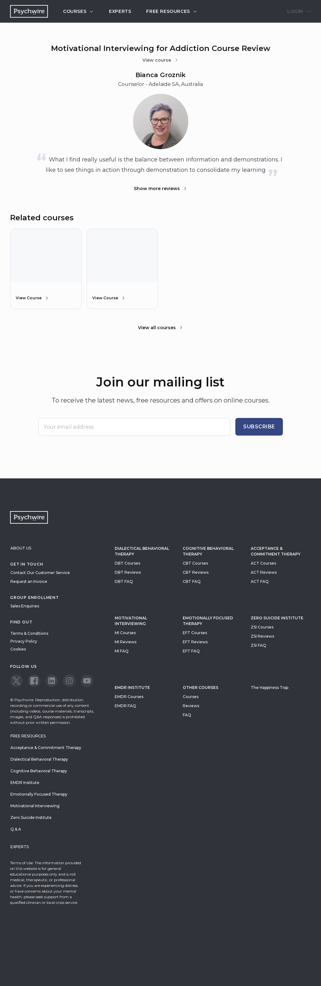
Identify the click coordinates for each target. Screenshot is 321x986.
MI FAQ (122, 651)
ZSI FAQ (258, 645)
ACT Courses (263, 563)
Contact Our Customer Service (40, 572)
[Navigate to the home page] (29, 11)
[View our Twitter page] (16, 680)
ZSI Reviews (262, 636)
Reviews (191, 705)
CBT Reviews (196, 572)
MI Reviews (125, 641)
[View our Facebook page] (34, 680)
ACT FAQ (260, 581)
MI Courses (125, 632)
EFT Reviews (195, 641)
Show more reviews (160, 188)
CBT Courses (195, 563)
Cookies (18, 649)
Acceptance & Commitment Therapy (276, 551)
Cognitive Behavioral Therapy (208, 551)
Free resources (171, 11)
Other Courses (200, 687)
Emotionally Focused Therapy (208, 621)
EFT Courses (195, 632)
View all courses (160, 327)
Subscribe (259, 427)
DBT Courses (127, 563)
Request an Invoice (28, 581)
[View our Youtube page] (87, 680)
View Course (32, 298)
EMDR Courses (129, 696)
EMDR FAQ (125, 705)
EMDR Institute (132, 687)
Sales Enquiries (24, 606)
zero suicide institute (277, 618)
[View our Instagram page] (69, 680)
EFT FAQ (191, 651)
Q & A (15, 829)
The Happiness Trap (269, 687)
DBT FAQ (124, 581)
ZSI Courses (262, 627)
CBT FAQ (192, 581)
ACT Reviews (264, 572)
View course (160, 60)
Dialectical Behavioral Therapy (142, 551)
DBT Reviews (128, 572)
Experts (120, 11)
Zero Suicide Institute (31, 817)
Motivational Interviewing (131, 621)
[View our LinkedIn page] (51, 680)
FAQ (187, 715)
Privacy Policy (23, 641)
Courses (78, 11)
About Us (20, 548)
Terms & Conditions (29, 633)
